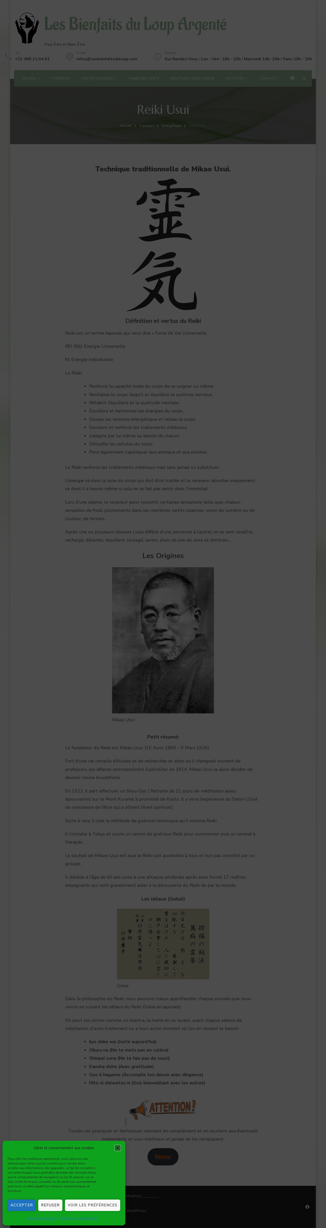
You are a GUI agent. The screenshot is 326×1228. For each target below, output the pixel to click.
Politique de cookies (42, 1218)
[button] (117, 1147)
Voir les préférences (92, 1205)
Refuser (50, 1205)
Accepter (21, 1205)
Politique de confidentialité (78, 1218)
